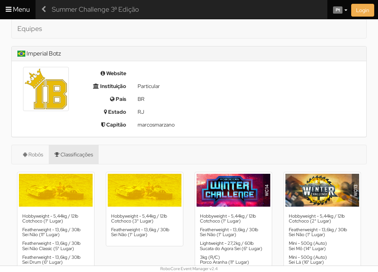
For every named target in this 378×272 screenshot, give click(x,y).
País (118, 99)
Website (113, 73)
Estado (115, 111)
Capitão (113, 124)
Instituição (109, 86)
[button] (337, 9)
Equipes (29, 28)
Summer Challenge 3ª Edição (95, 9)
